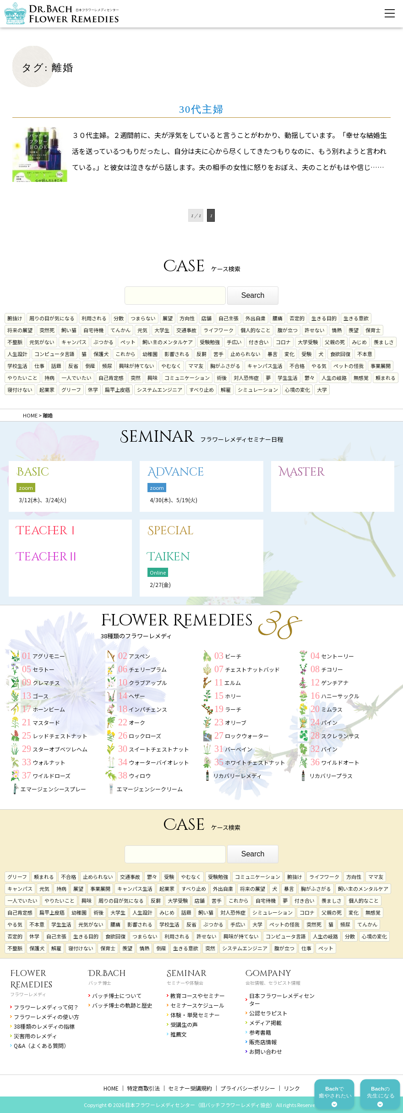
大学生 (161, 330)
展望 (168, 318)
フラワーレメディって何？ (46, 1007)
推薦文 (178, 1034)
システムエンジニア (159, 389)
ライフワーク (218, 330)
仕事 (39, 365)
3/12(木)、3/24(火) (42, 500)
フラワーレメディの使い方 (46, 1016)
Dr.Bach (107, 973)
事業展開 (380, 365)
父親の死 (335, 341)
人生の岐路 (334, 377)
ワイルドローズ (52, 775)
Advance (175, 472)
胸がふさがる (225, 365)
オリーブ (235, 722)
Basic (32, 472)
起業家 (46, 389)
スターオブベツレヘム (60, 749)
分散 (119, 318)
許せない (315, 330)
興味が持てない (136, 365)
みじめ (359, 341)
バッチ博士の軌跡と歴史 (122, 1005)
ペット (128, 341)
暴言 (272, 353)
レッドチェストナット (60, 736)
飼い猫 (68, 330)
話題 (56, 365)
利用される (94, 318)
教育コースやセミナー (197, 995)
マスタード (46, 722)
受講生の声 (184, 1024)
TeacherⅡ (47, 557)
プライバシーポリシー (247, 1088)
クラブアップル (148, 682)
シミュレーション (258, 389)
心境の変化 (297, 389)
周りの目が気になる (52, 318)
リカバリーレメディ (237, 775)
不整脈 (14, 341)
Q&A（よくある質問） (41, 1045)
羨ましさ (384, 341)
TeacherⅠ (47, 530)
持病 (49, 377)
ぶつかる (103, 341)
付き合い (259, 341)
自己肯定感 (111, 377)
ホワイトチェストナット (255, 762)
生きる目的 (324, 318)
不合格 (297, 365)
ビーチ (233, 656)
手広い (234, 341)
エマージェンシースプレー (53, 789)
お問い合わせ (265, 1051)
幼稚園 (150, 353)
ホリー (233, 696)
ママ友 (195, 365)
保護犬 (101, 353)
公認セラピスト (268, 1013)
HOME (111, 1088)
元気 (142, 330)
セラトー (43, 669)
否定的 (297, 318)
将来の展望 (20, 330)
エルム (232, 682)
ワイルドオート (340, 762)
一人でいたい (76, 377)
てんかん (120, 330)
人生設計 (17, 353)
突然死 (46, 330)
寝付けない (20, 389)
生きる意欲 (356, 318)
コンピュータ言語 (54, 353)
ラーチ (233, 709)
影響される (177, 353)
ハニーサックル (340, 696)
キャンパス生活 (265, 365)
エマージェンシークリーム (150, 789)
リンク (291, 1088)
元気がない (41, 341)
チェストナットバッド (252, 669)
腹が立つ (288, 330)
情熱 (337, 330)
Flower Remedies (31, 979)
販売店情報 (263, 1042)
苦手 (218, 353)
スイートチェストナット (159, 749)
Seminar (187, 973)
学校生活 (17, 365)
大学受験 (308, 341)
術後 (222, 377)
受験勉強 (210, 341)
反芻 (201, 353)
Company (268, 973)
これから (125, 353)
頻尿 (107, 365)
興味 (152, 377)
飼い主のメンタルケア (167, 341)
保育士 (373, 330)
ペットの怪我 (348, 365)
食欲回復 (340, 353)
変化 (289, 353)
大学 (322, 389)
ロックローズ (145, 736)
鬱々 (310, 377)
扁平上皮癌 (117, 389)
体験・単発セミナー (195, 1015)
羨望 (354, 330)
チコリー (332, 669)
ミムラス (332, 709)
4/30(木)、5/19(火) (173, 500)
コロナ (283, 341)
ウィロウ (140, 775)
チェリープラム (148, 669)
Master (302, 472)
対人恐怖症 (246, 377)
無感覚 (361, 377)
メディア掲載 (265, 1022)
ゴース (41, 696)
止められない (245, 353)
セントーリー (337, 656)
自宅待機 (93, 330)
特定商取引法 (143, 1088)
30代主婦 (201, 109)
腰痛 (277, 318)
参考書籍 (260, 1032)
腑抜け (14, 318)
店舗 (207, 318)
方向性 (187, 318)
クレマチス (46, 682)
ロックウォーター (247, 736)
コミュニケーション (187, 377)
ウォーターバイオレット (159, 762)
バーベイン (238, 749)
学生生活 (288, 377)
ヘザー (137, 696)
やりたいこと (22, 377)
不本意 (364, 353)
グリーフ (71, 389)
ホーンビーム (49, 709)
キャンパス (74, 341)
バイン (329, 749)
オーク (137, 722)
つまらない (143, 318)
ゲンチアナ (335, 682)
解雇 (226, 389)
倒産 (90, 365)
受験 (306, 353)
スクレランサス (340, 736)
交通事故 (186, 330)
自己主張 (228, 318)
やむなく (171, 365)
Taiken (168, 557)
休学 (93, 389)
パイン (329, 722)
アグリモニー (49, 656)
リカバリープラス (331, 775)
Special (170, 530)
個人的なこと (255, 330)
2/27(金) (160, 584)
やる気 (319, 365)
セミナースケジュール (197, 1005)
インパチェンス (148, 709)
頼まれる (386, 377)
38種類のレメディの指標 (44, 1026)
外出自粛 (255, 318)
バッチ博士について (117, 995)
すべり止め (201, 389)
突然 (136, 377)
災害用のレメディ (35, 1036)
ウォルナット (49, 762)
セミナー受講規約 (190, 1088)
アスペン (139, 656)
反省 (73, 365)
